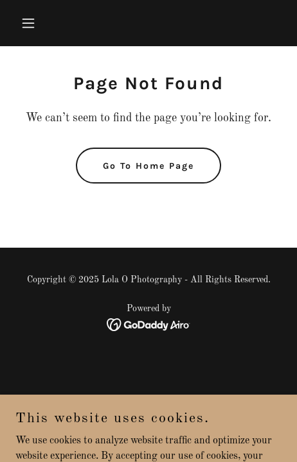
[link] (149, 325)
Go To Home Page (148, 165)
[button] (45, 23)
